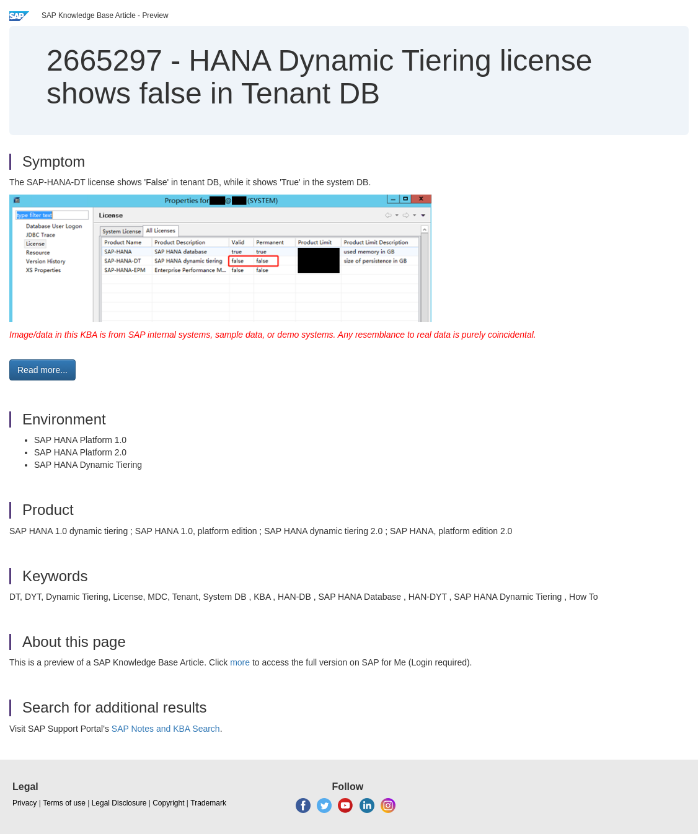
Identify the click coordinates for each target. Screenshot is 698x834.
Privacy (24, 803)
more (240, 662)
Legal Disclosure (119, 803)
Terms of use (64, 803)
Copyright (168, 803)
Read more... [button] (42, 370)
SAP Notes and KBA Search (166, 729)
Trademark (208, 803)
